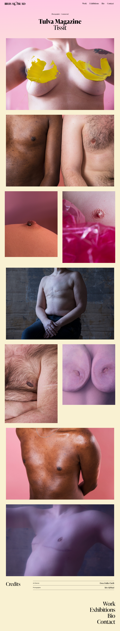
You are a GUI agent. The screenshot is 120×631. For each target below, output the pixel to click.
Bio (103, 3)
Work (84, 3)
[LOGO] (15, 3)
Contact (110, 3)
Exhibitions (94, 3)
